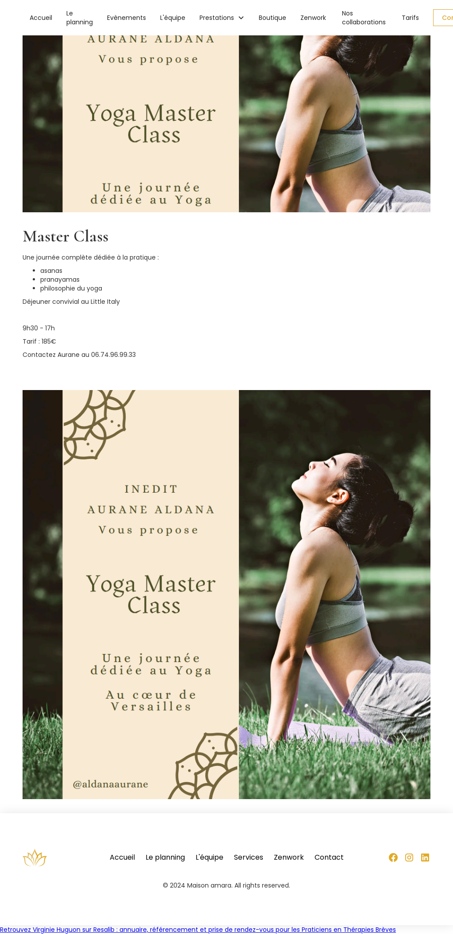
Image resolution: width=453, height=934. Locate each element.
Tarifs (410, 17)
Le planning (79, 18)
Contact (329, 857)
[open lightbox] (226, 594)
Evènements (126, 17)
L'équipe (172, 17)
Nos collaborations (364, 18)
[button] (222, 18)
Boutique (272, 17)
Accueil (41, 17)
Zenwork (313, 17)
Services (248, 857)
